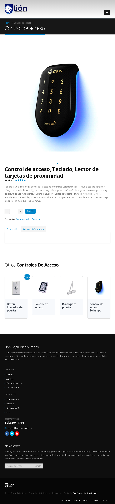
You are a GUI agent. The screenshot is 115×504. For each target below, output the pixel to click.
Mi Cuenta (65, 500)
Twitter (12, 433)
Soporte (76, 500)
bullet (28, 219)
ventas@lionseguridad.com (20, 428)
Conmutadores (13, 387)
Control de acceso (14, 383)
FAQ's (85, 500)
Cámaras (10, 374)
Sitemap (95, 500)
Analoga (36, 219)
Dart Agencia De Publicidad (84, 493)
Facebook (7, 433)
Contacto (105, 500)
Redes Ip (10, 403)
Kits (8, 412)
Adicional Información (33, 229)
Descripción (12, 229)
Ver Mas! (14, 360)
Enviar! (38, 465)
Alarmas (10, 379)
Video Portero (12, 399)
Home (7, 22)
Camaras (20, 219)
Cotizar (30, 211)
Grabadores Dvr (13, 408)
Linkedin (17, 433)
